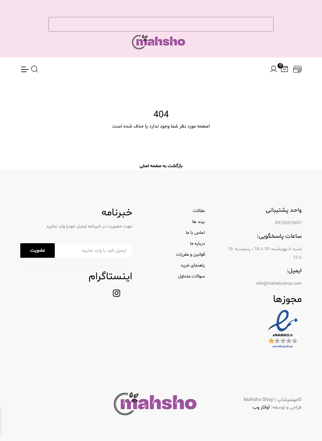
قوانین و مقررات (190, 254)
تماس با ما (195, 233)
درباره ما (197, 243)
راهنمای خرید (193, 265)
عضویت (37, 250)
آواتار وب (261, 407)
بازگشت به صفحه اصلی (161, 166)
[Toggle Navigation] (24, 69)
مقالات (199, 211)
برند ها (198, 222)
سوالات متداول (191, 276)
